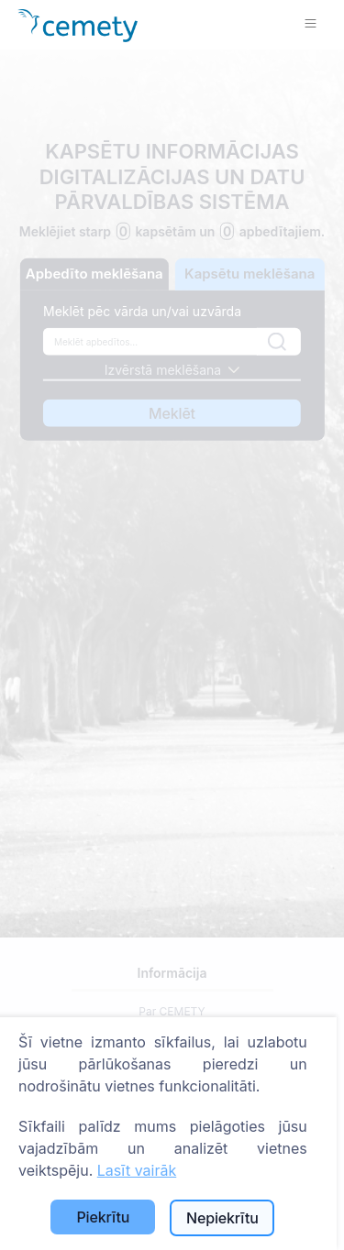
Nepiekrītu (222, 1218)
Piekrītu (102, 1217)
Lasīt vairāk (136, 1170)
